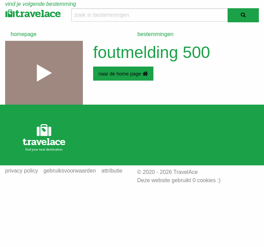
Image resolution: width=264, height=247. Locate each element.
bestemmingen (156, 34)
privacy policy (21, 171)
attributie (111, 171)
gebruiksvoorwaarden (69, 171)
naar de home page (123, 74)
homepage (24, 34)
